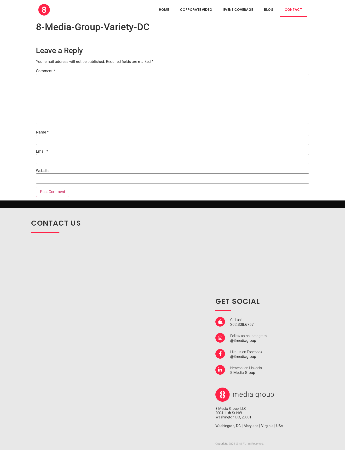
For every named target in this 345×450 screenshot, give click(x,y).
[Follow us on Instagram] (220, 338)
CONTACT (293, 9)
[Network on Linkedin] (220, 370)
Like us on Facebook (246, 352)
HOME (164, 9)
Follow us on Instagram (248, 336)
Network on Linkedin (246, 368)
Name (42, 132)
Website (42, 171)
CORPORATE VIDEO (196, 9)
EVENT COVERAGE (238, 9)
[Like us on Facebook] (220, 354)
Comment (45, 71)
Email (42, 151)
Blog (269, 9)
